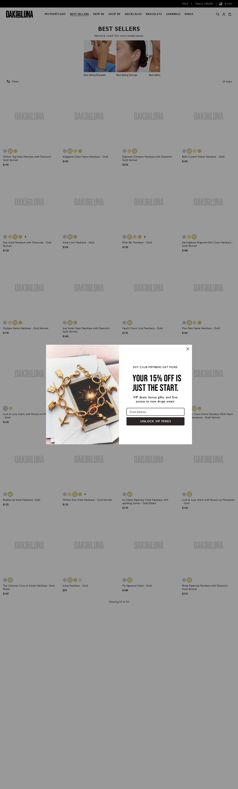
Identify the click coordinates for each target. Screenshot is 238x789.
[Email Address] (155, 412)
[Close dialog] (187, 349)
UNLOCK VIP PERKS (155, 421)
